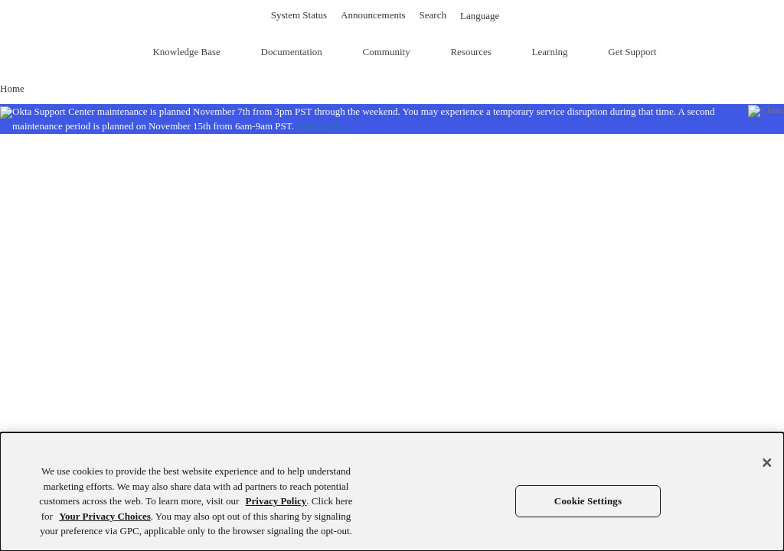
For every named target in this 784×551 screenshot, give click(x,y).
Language (486, 16)
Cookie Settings (588, 501)
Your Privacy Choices (105, 516)
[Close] (767, 463)
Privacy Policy (276, 501)
